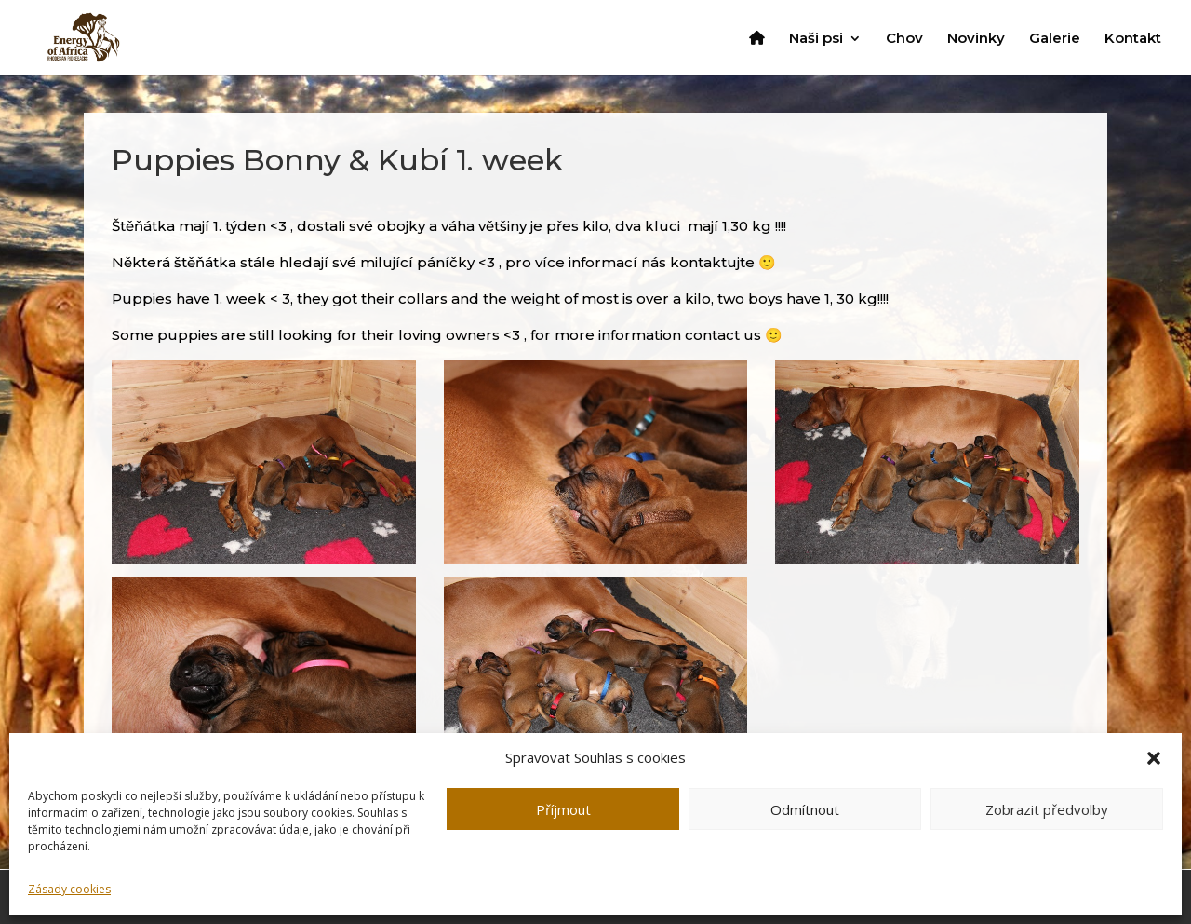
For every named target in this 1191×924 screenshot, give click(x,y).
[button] (1153, 758)
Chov (904, 39)
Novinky (976, 39)
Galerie (1054, 39)
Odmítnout (804, 809)
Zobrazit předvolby (1046, 809)
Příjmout (563, 809)
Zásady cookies (69, 889)
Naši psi (816, 39)
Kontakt (1132, 39)
